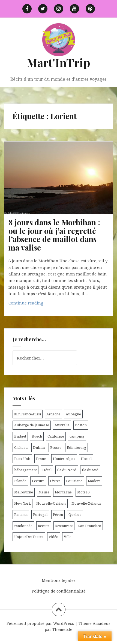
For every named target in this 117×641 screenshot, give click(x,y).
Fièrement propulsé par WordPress (40, 623)
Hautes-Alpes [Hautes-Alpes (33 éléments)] (64, 458)
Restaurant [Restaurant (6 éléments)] (64, 525)
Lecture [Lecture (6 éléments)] (38, 480)
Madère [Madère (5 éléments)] (94, 480)
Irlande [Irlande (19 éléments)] (20, 480)
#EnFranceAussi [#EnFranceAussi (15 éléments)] (27, 414)
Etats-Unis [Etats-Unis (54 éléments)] (22, 458)
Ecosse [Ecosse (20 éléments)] (55, 447)
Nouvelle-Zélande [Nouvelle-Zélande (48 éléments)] (86, 503)
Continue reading (35, 304)
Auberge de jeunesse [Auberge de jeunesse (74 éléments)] (31, 424)
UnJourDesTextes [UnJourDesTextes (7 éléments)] (28, 536)
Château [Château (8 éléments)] (21, 447)
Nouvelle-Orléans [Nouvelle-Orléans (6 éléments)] (51, 503)
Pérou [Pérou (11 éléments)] (58, 514)
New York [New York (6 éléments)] (22, 503)
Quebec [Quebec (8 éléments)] (74, 514)
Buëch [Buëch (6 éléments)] (37, 436)
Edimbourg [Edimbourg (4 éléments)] (76, 447)
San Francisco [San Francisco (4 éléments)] (89, 525)
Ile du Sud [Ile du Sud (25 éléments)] (90, 469)
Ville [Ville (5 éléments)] (67, 536)
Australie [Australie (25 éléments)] (62, 424)
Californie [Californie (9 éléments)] (55, 436)
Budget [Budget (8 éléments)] (20, 436)
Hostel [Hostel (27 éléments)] (86, 458)
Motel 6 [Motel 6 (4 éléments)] (83, 492)
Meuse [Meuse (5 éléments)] (43, 492)
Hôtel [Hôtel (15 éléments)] (47, 469)
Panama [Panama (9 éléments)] (21, 514)
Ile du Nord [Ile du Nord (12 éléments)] (66, 469)
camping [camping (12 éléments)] (77, 436)
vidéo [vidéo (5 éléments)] (53, 536)
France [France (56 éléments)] (41, 458)
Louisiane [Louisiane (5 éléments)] (74, 480)
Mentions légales (59, 580)
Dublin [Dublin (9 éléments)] (39, 447)
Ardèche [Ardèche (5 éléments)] (53, 414)
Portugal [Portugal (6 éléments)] (40, 514)
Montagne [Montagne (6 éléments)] (63, 492)
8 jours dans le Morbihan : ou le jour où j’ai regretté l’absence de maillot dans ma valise (54, 234)
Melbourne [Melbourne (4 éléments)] (23, 492)
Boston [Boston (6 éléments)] (81, 424)
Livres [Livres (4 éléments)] (55, 480)
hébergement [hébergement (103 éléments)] (25, 469)
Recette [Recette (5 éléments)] (44, 525)
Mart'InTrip (58, 62)
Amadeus (101, 623)
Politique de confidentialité (59, 591)
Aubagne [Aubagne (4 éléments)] (73, 414)
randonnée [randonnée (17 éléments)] (23, 525)
